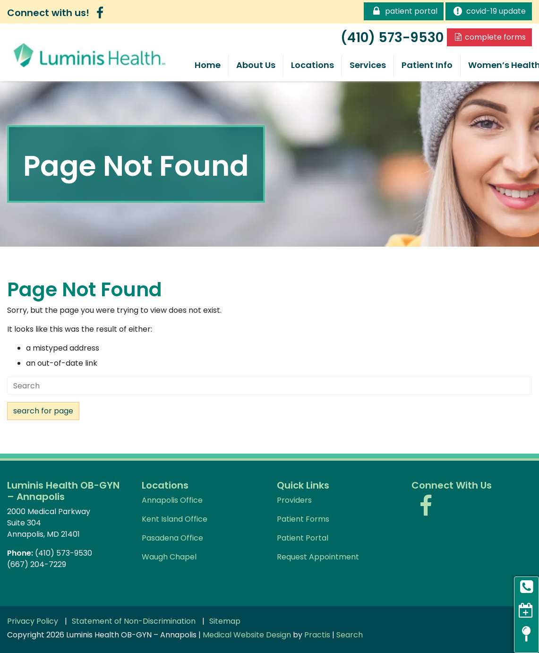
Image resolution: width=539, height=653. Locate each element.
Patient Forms (303, 519)
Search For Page (43, 410)
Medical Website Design (247, 634)
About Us (255, 65)
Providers (294, 500)
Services (368, 65)
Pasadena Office (172, 538)
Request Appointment (318, 556)
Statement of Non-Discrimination (134, 621)
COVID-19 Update (489, 11)
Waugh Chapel (169, 556)
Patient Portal (403, 11)
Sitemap (224, 621)
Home (208, 65)
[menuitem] (207, 65)
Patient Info (427, 65)
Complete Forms (489, 37)
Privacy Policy (32, 621)
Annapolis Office (172, 500)
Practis (317, 634)
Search (349, 634)
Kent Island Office (174, 519)
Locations (312, 65)
